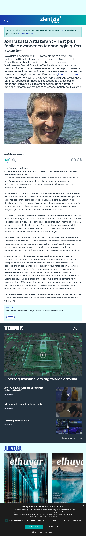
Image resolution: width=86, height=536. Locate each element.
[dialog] (43, 519)
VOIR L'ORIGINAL (25, 33)
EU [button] (14, 160)
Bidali (10, 317)
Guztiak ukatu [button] (52, 527)
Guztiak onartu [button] (34, 527)
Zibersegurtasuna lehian (17, 420)
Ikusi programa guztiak (72, 438)
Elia (61, 30)
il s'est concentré (68, 74)
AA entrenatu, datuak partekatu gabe (23, 404)
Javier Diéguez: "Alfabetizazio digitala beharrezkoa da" (23, 389)
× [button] (83, 505)
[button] (6, 20)
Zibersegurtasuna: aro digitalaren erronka (40, 379)
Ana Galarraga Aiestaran (14, 154)
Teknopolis (13, 328)
